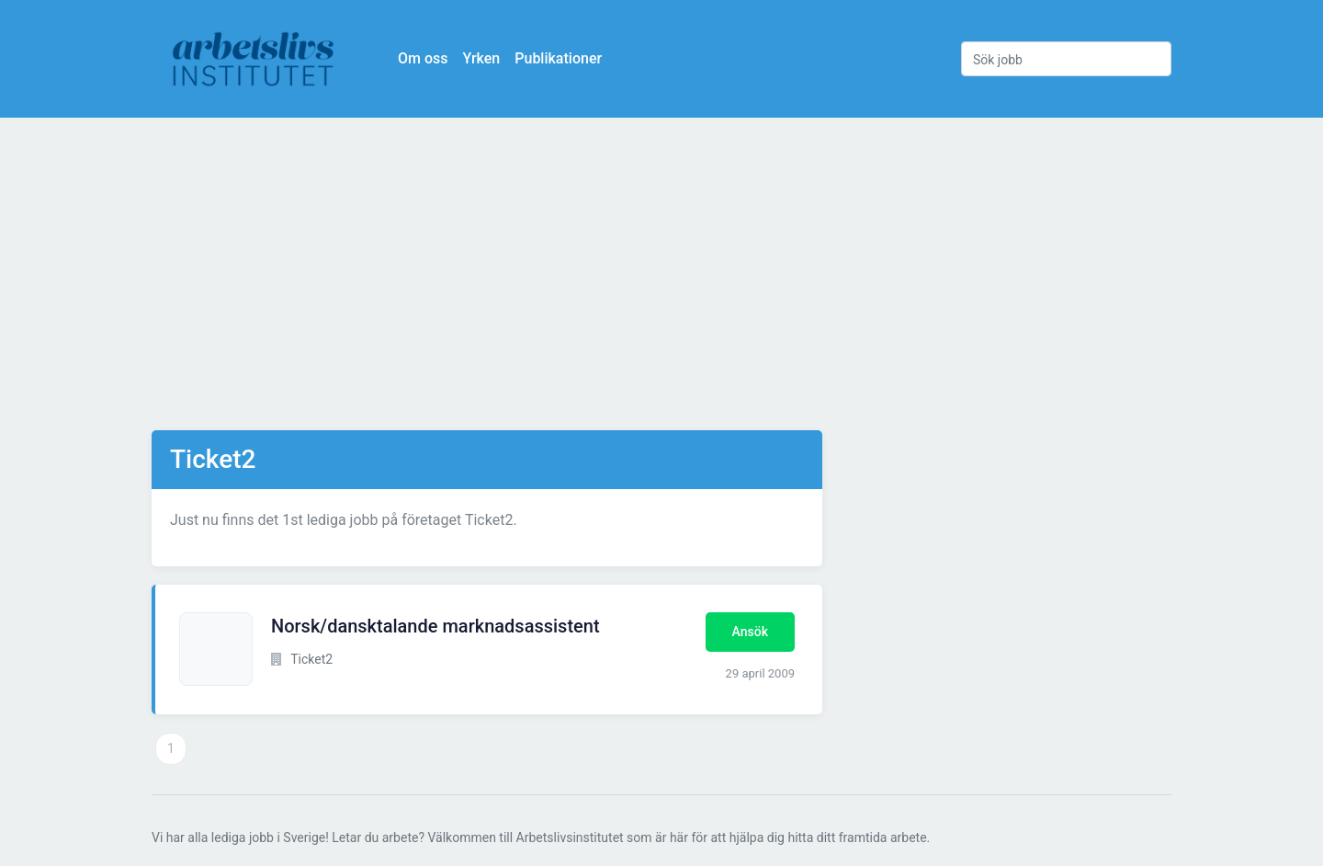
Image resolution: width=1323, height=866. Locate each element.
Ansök (750, 631)
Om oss (422, 58)
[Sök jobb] (1066, 58)
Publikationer (558, 58)
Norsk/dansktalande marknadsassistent (435, 626)
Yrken (481, 58)
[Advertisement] (661, 274)
